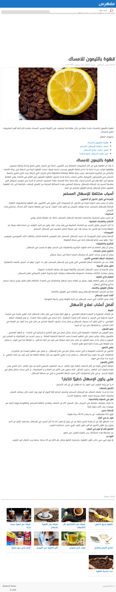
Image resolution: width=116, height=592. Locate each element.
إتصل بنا (13, 589)
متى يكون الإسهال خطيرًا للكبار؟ (93, 154)
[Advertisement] (58, 37)
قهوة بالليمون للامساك (97, 143)
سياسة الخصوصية (9, 586)
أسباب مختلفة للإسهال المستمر (94, 146)
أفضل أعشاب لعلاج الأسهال (96, 150)
